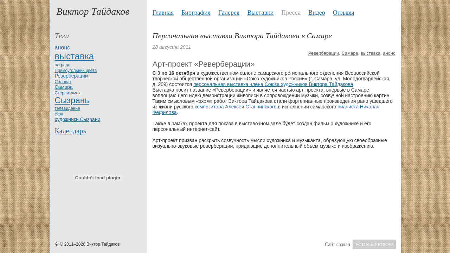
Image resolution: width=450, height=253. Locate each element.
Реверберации (71, 76)
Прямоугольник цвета (76, 70)
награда (63, 64)
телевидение (67, 108)
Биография (196, 12)
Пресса (291, 12)
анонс (62, 48)
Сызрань (72, 100)
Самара (64, 87)
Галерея (228, 12)
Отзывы (343, 12)
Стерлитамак (68, 93)
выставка (74, 56)
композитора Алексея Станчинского (236, 106)
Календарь (70, 131)
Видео (316, 12)
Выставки (260, 12)
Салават (63, 81)
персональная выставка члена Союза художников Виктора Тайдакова (273, 84)
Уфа (59, 114)
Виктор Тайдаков (93, 11)
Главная (163, 12)
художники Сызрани (78, 119)
